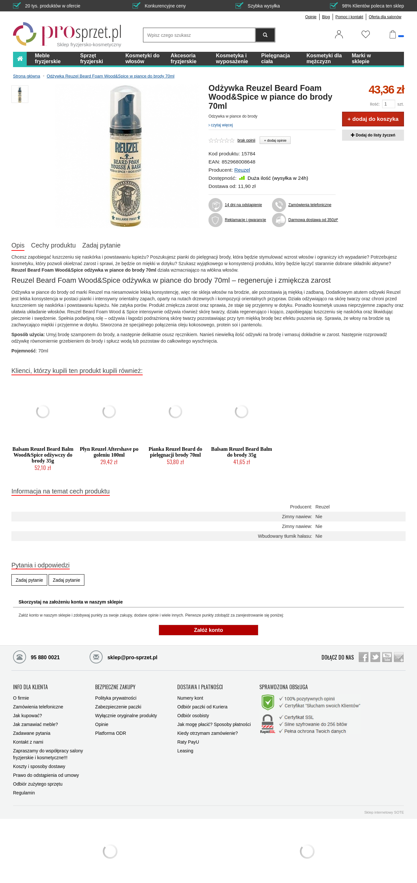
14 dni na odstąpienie (243, 205)
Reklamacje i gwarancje (245, 220)
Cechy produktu (53, 245)
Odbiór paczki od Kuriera (202, 705)
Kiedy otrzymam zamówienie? (207, 732)
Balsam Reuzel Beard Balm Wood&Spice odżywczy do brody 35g (42, 454)
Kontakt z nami (28, 741)
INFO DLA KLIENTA (30, 687)
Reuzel (242, 170)
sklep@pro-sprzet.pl (123, 656)
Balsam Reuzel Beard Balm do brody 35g (241, 452)
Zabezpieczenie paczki (118, 705)
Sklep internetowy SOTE (384, 811)
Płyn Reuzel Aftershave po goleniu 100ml (109, 452)
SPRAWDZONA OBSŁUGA (283, 687)
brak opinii (246, 140)
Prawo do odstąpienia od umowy (46, 774)
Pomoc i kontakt (349, 17)
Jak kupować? (27, 714)
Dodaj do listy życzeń (373, 135)
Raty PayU (188, 741)
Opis (17, 245)
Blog (326, 17)
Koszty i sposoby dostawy (39, 765)
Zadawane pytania (31, 732)
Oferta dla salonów (385, 17)
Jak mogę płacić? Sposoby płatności (214, 723)
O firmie (21, 697)
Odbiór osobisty (193, 714)
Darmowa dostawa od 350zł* (312, 220)
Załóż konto (208, 630)
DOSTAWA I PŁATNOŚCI (200, 687)
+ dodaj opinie (275, 140)
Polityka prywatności (116, 697)
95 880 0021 (36, 656)
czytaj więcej (220, 125)
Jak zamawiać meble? (35, 723)
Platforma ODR (110, 732)
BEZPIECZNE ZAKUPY (115, 687)
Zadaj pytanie (101, 245)
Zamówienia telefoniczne (309, 205)
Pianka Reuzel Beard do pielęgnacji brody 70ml (175, 452)
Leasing (185, 749)
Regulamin (24, 791)
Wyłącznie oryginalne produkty (126, 714)
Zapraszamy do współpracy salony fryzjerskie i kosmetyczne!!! (48, 753)
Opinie (311, 17)
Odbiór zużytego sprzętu (38, 783)
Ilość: (375, 104)
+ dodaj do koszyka (373, 119)
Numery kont (190, 697)
